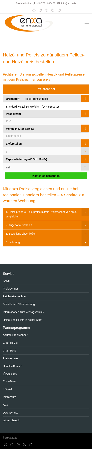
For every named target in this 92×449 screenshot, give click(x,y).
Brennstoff (12, 98)
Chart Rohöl (10, 350)
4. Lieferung (13, 242)
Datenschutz (10, 412)
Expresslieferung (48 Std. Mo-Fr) (26, 159)
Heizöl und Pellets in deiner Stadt (22, 319)
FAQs (6, 280)
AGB (6, 404)
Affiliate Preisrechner (15, 334)
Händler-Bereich (12, 366)
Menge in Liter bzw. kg (20, 128)
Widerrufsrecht (11, 420)
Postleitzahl (13, 113)
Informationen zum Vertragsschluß (23, 312)
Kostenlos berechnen (46, 175)
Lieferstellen (14, 143)
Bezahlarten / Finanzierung (19, 304)
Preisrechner (46, 89)
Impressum (9, 396)
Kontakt (7, 389)
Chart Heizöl (10, 342)
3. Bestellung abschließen (21, 233)
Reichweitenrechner (15, 296)
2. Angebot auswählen (19, 225)
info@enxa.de (68, 3)
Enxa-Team (9, 381)
